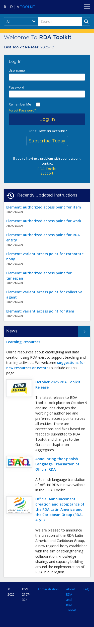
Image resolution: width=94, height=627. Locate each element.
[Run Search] (86, 21)
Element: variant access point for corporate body (44, 256)
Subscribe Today (47, 141)
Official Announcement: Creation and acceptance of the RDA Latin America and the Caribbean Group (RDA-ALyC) (59, 509)
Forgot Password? (22, 110)
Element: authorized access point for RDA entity (43, 237)
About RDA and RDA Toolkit (71, 600)
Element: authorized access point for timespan (39, 276)
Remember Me (20, 104)
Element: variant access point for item (40, 311)
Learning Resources (23, 341)
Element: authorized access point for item (43, 207)
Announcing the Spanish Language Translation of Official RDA (57, 464)
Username (17, 70)
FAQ (86, 589)
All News (82, 331)
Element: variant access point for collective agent (44, 295)
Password (16, 87)
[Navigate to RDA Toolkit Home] (19, 6)
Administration (48, 589)
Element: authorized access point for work (43, 220)
